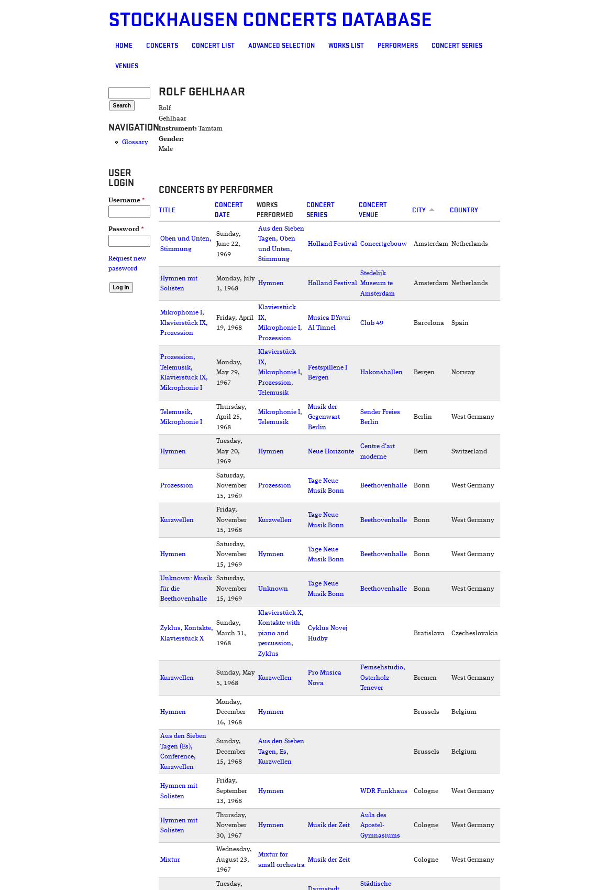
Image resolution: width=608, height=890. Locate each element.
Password (126, 229)
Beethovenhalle (383, 485)
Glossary (135, 142)
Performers (398, 45)
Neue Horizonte (331, 451)
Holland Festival (332, 244)
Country (464, 210)
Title (167, 210)
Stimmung (274, 259)
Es (283, 751)
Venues (126, 66)
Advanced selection (281, 45)
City (423, 210)
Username (126, 200)
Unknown (273, 588)
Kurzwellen (177, 520)
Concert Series (457, 45)
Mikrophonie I (279, 327)
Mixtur (170, 859)
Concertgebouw (383, 244)
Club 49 (371, 323)
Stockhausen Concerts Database (270, 20)
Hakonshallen (381, 372)
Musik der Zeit (329, 825)
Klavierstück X (280, 613)
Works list (346, 45)
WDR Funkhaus (383, 791)
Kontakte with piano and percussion (279, 633)
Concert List (213, 45)
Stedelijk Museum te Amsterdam (377, 283)
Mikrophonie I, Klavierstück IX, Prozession (184, 323)
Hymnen (271, 283)
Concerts (162, 45)
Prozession (274, 338)
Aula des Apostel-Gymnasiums (380, 825)
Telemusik (273, 392)
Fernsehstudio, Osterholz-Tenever (382, 677)
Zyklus (268, 653)
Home (123, 45)
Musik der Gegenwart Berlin (324, 417)
